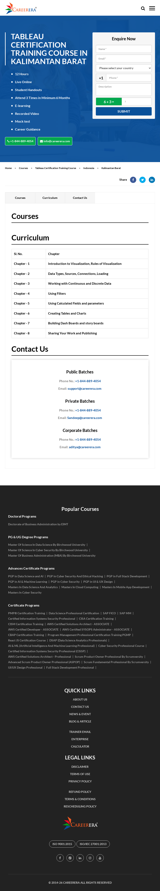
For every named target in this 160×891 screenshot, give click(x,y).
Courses (23, 168)
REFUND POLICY (80, 791)
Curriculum (50, 197)
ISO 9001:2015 (62, 844)
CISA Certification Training (96, 618)
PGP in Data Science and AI (25, 576)
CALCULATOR (80, 746)
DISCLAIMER (80, 766)
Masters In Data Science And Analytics (33, 587)
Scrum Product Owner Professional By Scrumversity (109, 656)
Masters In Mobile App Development (125, 587)
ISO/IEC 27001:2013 (93, 844)
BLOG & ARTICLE (80, 721)
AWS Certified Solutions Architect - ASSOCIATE (78, 624)
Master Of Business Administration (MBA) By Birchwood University (51, 555)
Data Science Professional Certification (74, 613)
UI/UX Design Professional (25, 667)
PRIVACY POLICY (80, 781)
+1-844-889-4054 (20, 141)
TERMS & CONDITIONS (80, 799)
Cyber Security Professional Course (121, 645)
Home (8, 168)
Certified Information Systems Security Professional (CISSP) (46, 651)
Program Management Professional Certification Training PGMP (89, 635)
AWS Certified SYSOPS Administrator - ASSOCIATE (96, 629)
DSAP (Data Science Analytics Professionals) (78, 640)
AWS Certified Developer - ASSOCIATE (33, 629)
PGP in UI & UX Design (98, 581)
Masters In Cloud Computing (79, 587)
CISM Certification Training (25, 624)
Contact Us (80, 197)
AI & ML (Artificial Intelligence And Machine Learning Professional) (51, 645)
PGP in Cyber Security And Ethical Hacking (75, 576)
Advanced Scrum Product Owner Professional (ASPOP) (44, 662)
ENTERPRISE (80, 739)
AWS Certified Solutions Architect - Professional (39, 656)
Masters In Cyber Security (24, 592)
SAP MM (125, 613)
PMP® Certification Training (26, 613)
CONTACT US (80, 706)
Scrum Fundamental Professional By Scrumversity (116, 662)
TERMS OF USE (80, 774)
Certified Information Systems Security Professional (41, 618)
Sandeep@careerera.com (80, 418)
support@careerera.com (79, 388)
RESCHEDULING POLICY (80, 806)
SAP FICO (109, 613)
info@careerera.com (55, 141)
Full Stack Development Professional (70, 667)
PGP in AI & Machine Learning (27, 581)
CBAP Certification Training (26, 635)
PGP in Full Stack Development (127, 576)
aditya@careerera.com (80, 447)
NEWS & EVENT (80, 714)
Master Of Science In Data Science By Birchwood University (46, 544)
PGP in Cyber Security (65, 581)
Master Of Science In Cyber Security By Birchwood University (48, 550)
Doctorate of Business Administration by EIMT (38, 524)
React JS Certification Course (27, 640)
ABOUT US (80, 699)
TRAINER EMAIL (80, 732)
